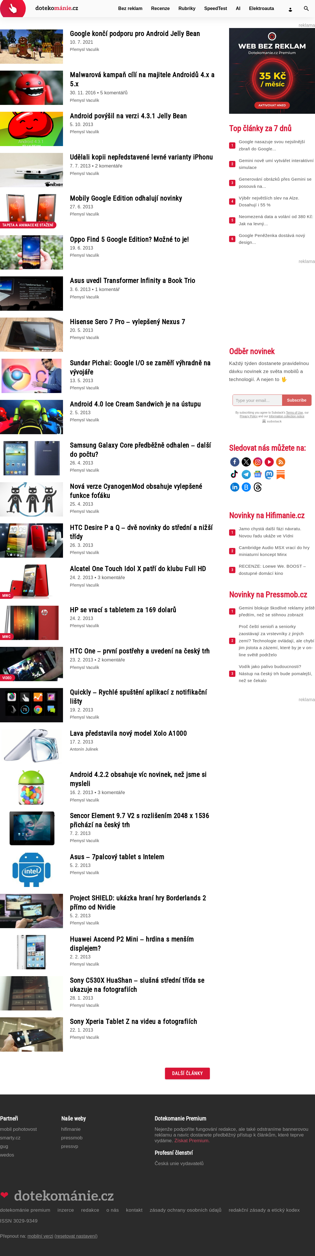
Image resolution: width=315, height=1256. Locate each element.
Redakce (90, 1210)
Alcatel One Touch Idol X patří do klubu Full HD (138, 569)
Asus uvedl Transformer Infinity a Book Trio (132, 281)
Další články (187, 1073)
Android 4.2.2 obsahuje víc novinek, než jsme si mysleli (138, 779)
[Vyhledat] (306, 8)
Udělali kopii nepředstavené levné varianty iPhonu (141, 157)
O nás (113, 1210)
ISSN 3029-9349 (19, 1221)
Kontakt (134, 1210)
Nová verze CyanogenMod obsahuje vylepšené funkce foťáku (136, 491)
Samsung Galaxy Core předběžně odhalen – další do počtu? (140, 449)
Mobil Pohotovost (18, 1129)
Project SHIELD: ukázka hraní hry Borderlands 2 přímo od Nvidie (138, 902)
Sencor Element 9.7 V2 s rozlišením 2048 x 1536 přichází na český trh (139, 820)
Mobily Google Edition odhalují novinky (126, 198)
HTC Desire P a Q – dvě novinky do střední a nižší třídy (141, 532)
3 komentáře (111, 577)
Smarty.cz (10, 1138)
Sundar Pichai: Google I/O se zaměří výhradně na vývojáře (140, 367)
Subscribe (296, 400)
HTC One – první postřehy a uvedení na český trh (140, 651)
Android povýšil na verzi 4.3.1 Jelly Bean (128, 116)
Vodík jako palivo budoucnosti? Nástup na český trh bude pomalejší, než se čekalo (275, 673)
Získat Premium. (192, 1140)
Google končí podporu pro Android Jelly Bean (135, 34)
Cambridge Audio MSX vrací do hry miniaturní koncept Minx (274, 551)
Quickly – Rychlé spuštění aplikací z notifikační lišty (138, 696)
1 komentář (107, 289)
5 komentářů (114, 92)
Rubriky (187, 8)
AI (238, 8)
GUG (4, 1146)
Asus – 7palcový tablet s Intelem (117, 857)
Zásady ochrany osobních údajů (186, 1210)
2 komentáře (109, 166)
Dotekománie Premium (25, 1210)
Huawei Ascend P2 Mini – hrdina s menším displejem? (132, 943)
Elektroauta (261, 8)
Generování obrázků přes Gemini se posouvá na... (275, 183)
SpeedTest (215, 8)
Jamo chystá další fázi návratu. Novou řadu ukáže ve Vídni (270, 532)
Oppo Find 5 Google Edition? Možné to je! (129, 240)
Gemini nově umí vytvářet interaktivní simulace (276, 164)
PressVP (69, 1146)
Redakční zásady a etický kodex (264, 1210)
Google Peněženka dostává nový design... (272, 239)
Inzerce (66, 1210)
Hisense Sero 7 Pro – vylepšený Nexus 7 (127, 322)
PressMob (72, 1138)
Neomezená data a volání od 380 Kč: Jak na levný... (276, 220)
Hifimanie (71, 1129)
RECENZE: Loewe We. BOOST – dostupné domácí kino (272, 570)
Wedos (7, 1155)
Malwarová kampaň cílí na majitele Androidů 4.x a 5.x (142, 79)
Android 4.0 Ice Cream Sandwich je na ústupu (135, 404)
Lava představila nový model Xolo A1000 (128, 733)
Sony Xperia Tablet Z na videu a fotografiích (133, 1022)
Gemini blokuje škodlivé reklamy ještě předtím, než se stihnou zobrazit (277, 611)
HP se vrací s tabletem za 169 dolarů (123, 610)
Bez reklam (130, 8)
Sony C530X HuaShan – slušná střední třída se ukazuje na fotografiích (137, 985)
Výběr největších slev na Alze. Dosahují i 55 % (269, 202)
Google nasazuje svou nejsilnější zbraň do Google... (272, 145)
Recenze (160, 8)
